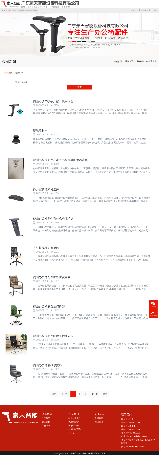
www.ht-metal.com (135, 440)
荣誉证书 (46, 419)
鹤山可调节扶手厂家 (61, 450)
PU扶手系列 (73, 419)
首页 (54, 388)
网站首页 (129, 61)
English (154, 10)
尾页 (105, 388)
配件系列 (72, 427)
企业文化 (46, 416)
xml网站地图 (111, 450)
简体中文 (144, 10)
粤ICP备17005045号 (79, 453)
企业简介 (134, 10)
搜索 (145, 82)
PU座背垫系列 (74, 423)
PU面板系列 (73, 416)
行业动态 (141, 61)
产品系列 (73, 408)
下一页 (95, 388)
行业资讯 (19, 72)
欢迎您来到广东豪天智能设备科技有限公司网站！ (21, 10)
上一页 (64, 388)
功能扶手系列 (74, 412)
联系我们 (126, 408)
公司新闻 (153, 61)
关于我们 (46, 412)
